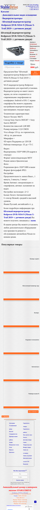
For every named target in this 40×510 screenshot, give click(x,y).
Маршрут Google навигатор (20, 501)
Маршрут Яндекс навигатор (20, 499)
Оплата (25, 437)
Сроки (24, 442)
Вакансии (25, 464)
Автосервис (12, 423)
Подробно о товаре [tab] (14, 62)
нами (33, 220)
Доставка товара (27, 439)
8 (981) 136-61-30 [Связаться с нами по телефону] (22, 495)
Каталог (5, 11)
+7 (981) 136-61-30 (34, 7)
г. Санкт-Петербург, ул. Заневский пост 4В (20, 494)
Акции (11, 442)
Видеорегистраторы (12, 18)
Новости (11, 449)
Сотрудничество (13, 434)
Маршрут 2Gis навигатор (20, 503)
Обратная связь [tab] (12, 67)
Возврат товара (27, 447)
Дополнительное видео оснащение (19, 15)
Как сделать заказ (27, 434)
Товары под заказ (27, 444)
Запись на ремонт (27, 455)
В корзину (35, 73)
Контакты (11, 452)
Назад (5, 416)
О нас (10, 447)
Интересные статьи (14, 444)
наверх (35, 503)
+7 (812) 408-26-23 (34, 9)
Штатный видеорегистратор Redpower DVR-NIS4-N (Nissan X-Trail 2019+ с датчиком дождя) (18, 25)
